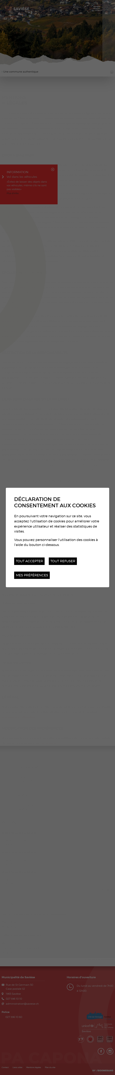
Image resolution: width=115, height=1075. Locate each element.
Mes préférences (32, 575)
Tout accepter (29, 561)
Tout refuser (62, 561)
